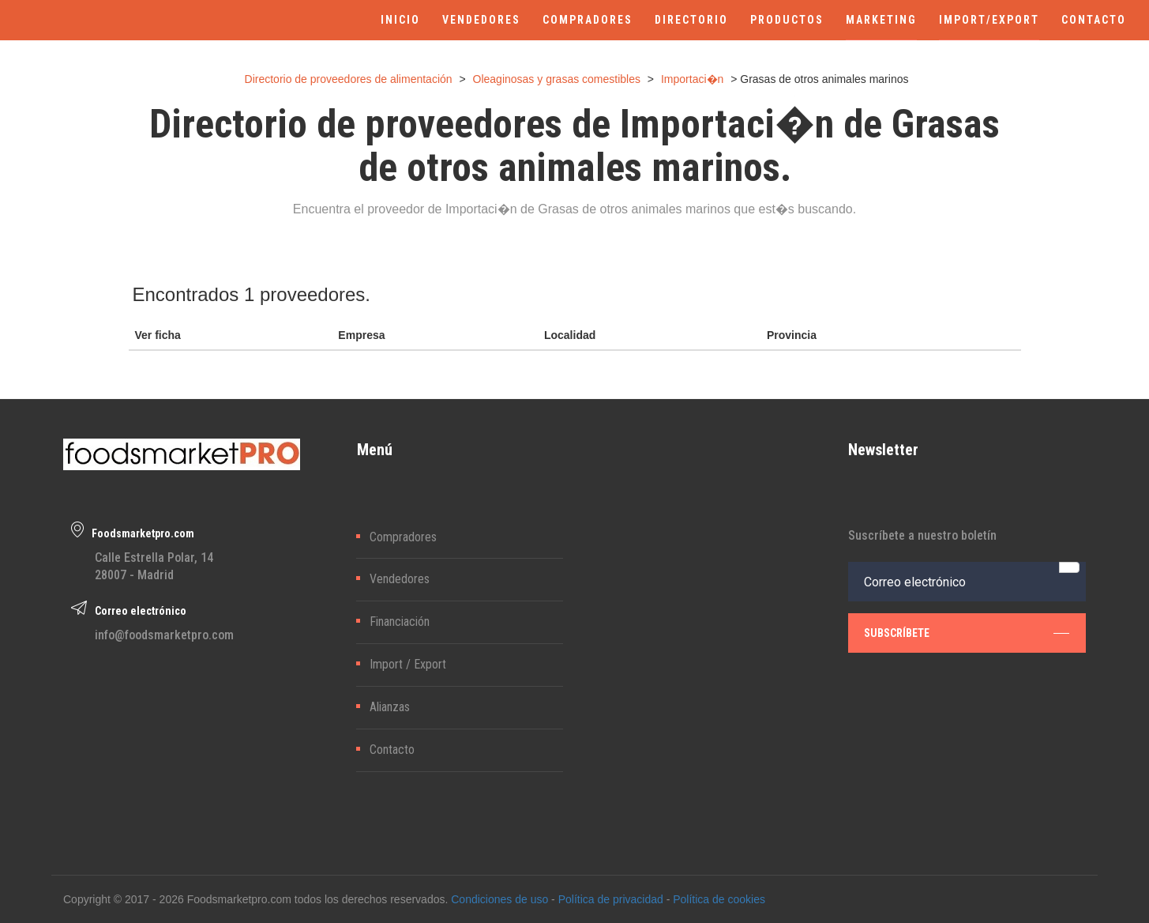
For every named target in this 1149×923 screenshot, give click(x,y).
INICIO (400, 19)
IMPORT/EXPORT (989, 19)
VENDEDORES (481, 19)
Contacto (392, 749)
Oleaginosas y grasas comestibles (556, 79)
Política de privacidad (610, 899)
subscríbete (966, 633)
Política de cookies (719, 899)
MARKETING (881, 19)
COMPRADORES (588, 19)
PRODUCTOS (787, 19)
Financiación (400, 621)
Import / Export (408, 664)
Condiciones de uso (499, 899)
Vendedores (400, 578)
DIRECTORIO (691, 19)
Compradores (403, 536)
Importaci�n (692, 79)
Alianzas (390, 706)
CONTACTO (1093, 19)
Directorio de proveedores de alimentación (348, 79)
